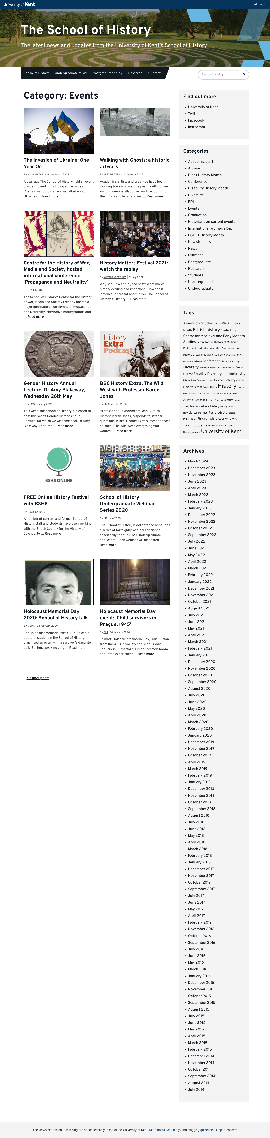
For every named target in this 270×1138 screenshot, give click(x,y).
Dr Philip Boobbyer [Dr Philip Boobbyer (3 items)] (208, 368)
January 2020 (200, 735)
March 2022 (198, 568)
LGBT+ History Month (206, 235)
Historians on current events (211, 222)
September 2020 (202, 682)
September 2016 (201, 942)
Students (195, 275)
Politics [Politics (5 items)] (203, 413)
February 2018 (200, 855)
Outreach (196, 255)
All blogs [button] (259, 4)
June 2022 (197, 548)
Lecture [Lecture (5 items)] (228, 400)
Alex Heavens (112, 174)
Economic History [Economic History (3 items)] (226, 368)
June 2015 (196, 1023)
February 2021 (200, 648)
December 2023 (201, 468)
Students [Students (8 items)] (200, 425)
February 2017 (200, 922)
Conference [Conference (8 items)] (211, 361)
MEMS (31, 404)
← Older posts (38, 678)
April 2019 (196, 762)
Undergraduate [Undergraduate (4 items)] (191, 432)
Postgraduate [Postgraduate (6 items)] (217, 413)
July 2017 (196, 895)
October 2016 (199, 936)
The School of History (86, 30)
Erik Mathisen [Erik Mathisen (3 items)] (189, 380)
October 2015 (199, 996)
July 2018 (196, 822)
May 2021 (196, 628)
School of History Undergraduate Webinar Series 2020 (127, 504)
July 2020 (196, 695)
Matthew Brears (115, 277)
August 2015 (198, 1009)
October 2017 (199, 882)
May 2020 (196, 708)
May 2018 (196, 835)
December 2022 (201, 515)
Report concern (226, 1130)
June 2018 (196, 829)
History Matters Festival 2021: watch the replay (134, 266)
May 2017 (196, 909)
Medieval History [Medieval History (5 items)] (208, 406)
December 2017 (201, 869)
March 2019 (197, 769)
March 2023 (198, 495)
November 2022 (201, 521)
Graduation (197, 215)
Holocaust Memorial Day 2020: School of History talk (56, 615)
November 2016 (201, 929)
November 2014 (201, 1063)
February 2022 (200, 575)
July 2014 (196, 1089)
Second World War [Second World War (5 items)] (226, 419)
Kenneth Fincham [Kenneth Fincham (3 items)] (214, 400)
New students (199, 242)
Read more (50, 196)
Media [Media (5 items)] (194, 406)
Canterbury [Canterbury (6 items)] (228, 330)
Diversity (195, 195)
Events (193, 208)
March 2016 (197, 969)
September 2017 (201, 889)
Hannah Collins (38, 174)
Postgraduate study (107, 73)
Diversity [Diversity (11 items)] (191, 367)
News (192, 248)
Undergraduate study (71, 73)
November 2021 (201, 595)
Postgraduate (199, 262)
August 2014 (198, 1083)
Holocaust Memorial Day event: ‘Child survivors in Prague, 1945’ (128, 618)
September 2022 (202, 535)
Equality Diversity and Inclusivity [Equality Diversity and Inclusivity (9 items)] (219, 374)
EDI (191, 202)
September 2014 (201, 1076)
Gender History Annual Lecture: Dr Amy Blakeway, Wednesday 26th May (54, 390)
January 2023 (200, 508)
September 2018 (201, 809)
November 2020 (201, 668)
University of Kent (203, 107)
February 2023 (200, 501)
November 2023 (201, 475)
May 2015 (196, 1029)
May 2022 (196, 555)
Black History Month (205, 175)
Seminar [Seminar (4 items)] (188, 425)
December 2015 (201, 982)
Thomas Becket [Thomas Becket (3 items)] (215, 426)
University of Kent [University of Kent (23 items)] (221, 431)
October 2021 (199, 601)
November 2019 (201, 748)
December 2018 (201, 789)
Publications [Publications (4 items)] (190, 419)
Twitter (194, 114)
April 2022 (197, 561)
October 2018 (199, 802)
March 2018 (197, 849)
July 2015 (196, 1016)
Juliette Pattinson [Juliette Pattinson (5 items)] (194, 400)
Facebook (196, 120)
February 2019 (200, 775)
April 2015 (196, 1036)
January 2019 (199, 782)
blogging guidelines (201, 1130)
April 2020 (197, 715)
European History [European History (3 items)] (205, 380)
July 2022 (196, 541)
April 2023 (197, 488)
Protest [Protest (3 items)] (231, 413)
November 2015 (201, 989)
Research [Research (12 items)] (205, 419)
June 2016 (196, 956)
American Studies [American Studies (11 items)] (198, 323)
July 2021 (196, 615)
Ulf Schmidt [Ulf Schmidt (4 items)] (229, 425)
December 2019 (201, 742)
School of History (36, 73)
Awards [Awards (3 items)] (218, 324)
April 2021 (196, 635)
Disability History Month (208, 188)
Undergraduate (200, 288)
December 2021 (201, 588)
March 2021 (197, 642)
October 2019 (199, 755)
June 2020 (197, 702)
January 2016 (199, 976)
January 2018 (199, 862)
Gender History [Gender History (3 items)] (210, 387)
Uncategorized (200, 282)
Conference (197, 181)
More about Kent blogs (165, 1130)
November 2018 (201, 795)
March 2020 (198, 722)
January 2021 (199, 655)
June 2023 (197, 481)
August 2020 (199, 688)
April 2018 (196, 842)
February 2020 (200, 729)
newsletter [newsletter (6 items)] (190, 413)
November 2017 (201, 876)
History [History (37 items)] (227, 386)
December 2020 (201, 662)
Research (135, 73)
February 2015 (200, 1049)
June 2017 (196, 902)
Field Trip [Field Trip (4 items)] (219, 380)
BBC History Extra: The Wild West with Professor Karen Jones (131, 390)
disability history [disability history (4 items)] (230, 361)
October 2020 (200, 675)
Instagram (196, 127)
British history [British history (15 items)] (206, 330)
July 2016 (196, 949)
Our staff (154, 73)
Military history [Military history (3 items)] (227, 406)
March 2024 (198, 461)
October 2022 (200, 528)
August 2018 (198, 815)
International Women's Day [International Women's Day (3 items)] (224, 393)
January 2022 (200, 582)
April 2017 (196, 916)
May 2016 (196, 962)
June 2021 (196, 622)
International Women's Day (210, 228)
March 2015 (197, 1043)
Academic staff (200, 161)
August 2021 (198, 608)
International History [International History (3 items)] (201, 393)
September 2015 (201, 1002)
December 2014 (201, 1056)
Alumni (194, 168)
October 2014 (199, 1069)
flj (106, 632)
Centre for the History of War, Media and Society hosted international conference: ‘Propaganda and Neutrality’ (57, 273)
